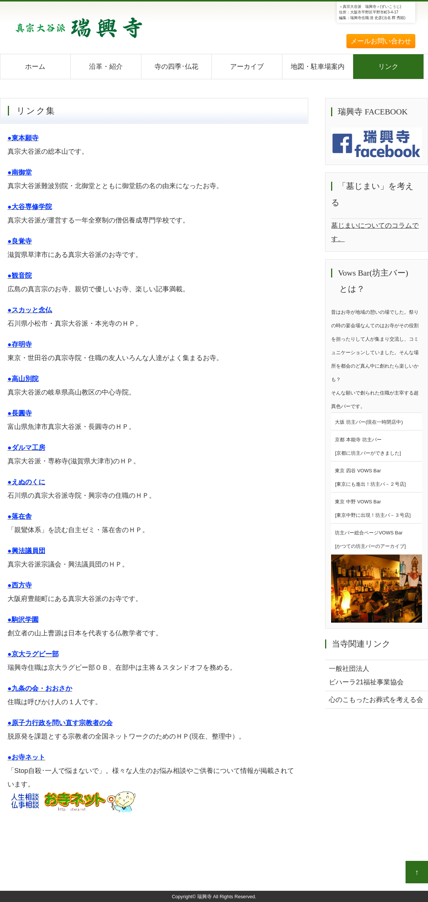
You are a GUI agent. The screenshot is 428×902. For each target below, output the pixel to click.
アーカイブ (247, 66)
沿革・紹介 (106, 66)
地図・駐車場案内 (318, 66)
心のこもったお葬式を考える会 (376, 699)
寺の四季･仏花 (176, 66)
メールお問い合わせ (381, 41)
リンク (388, 66)
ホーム (35, 66)
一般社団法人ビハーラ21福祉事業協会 (366, 675)
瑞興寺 (204, 896)
